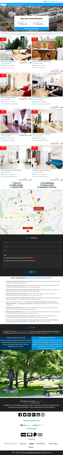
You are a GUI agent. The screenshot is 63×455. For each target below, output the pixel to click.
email (47, 1)
